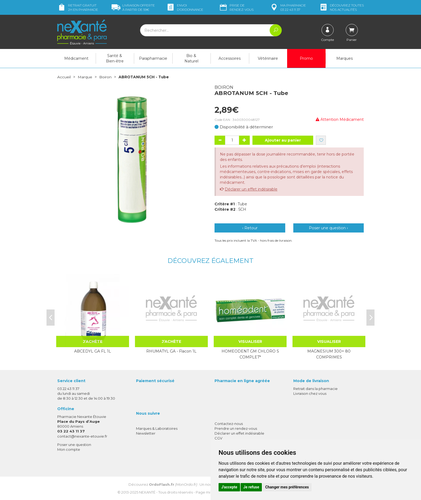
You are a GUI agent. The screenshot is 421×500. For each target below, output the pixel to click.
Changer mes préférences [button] (287, 487)
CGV (218, 438)
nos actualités (341, 7)
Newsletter (145, 433)
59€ (133, 7)
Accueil (64, 77)
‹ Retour (250, 228)
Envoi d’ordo (184, 7)
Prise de (236, 7)
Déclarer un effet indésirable (251, 189)
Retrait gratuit (77, 7)
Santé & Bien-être (115, 58)
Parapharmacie (153, 58)
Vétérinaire (268, 58)
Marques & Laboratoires (156, 428)
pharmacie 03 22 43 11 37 (288, 7)
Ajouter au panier (283, 140)
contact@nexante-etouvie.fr (82, 436)
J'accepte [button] (229, 487)
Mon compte (68, 449)
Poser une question (74, 444)
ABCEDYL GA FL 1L (92, 350)
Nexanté (147, 492)
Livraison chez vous (309, 393)
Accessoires (230, 58)
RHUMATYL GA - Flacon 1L (171, 350)
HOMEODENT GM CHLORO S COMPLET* (250, 353)
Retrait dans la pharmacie (315, 388)
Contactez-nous (229, 423)
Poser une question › (328, 228)
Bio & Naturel (191, 58)
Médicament (76, 58)
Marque (85, 77)
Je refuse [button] (251, 487)
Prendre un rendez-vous (236, 428)
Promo (306, 58)
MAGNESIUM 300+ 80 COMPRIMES (329, 353)
